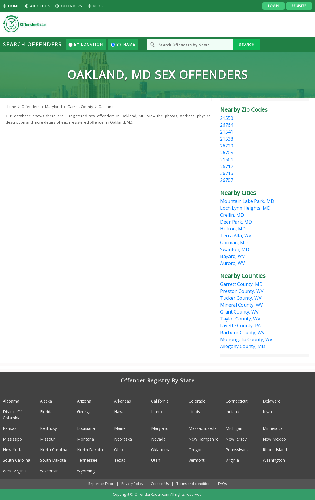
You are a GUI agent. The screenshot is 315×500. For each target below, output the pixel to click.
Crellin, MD (232, 215)
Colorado (197, 401)
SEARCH (247, 44)
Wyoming (86, 471)
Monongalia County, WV (246, 339)
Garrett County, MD (241, 284)
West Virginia (15, 471)
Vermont (197, 460)
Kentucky (48, 428)
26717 (226, 166)
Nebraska (123, 439)
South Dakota (53, 460)
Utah (155, 460)
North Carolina (53, 449)
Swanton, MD (234, 249)
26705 (226, 152)
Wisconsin (49, 471)
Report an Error (101, 483)
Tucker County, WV (241, 298)
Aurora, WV (232, 263)
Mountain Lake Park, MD (247, 201)
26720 (226, 146)
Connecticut (237, 401)
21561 (226, 159)
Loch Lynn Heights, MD (245, 208)
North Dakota (90, 449)
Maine (120, 428)
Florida (46, 411)
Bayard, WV (232, 256)
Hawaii (120, 411)
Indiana (232, 411)
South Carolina (16, 460)
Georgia (84, 411)
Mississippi (13, 439)
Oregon (196, 449)
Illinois (194, 411)
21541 (226, 132)
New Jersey (236, 439)
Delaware (272, 401)
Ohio (118, 449)
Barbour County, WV (242, 332)
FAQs (222, 483)
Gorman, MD (234, 242)
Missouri (48, 439)
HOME (13, 6)
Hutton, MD (233, 229)
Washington (274, 460)
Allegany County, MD (242, 346)
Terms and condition (193, 483)
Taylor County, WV (240, 319)
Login (273, 5)
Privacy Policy (132, 483)
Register (299, 5)
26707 (226, 180)
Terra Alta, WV (235, 235)
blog (98, 6)
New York (12, 449)
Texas (119, 460)
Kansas (9, 428)
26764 (226, 125)
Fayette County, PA (240, 325)
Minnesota (273, 428)
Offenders (71, 6)
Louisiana (86, 428)
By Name (123, 44)
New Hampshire (203, 439)
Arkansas (122, 401)
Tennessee (87, 460)
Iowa (267, 411)
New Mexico (274, 439)
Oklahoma (160, 449)
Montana (85, 439)
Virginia (232, 460)
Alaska (46, 401)
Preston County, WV (242, 291)
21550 (226, 118)
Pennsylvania (238, 449)
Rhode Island (275, 449)
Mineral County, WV (241, 305)
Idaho (156, 411)
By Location (85, 44)
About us (40, 6)
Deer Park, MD (236, 222)
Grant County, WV (239, 312)
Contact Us (160, 483)
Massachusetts (203, 428)
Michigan (234, 428)
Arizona (84, 401)
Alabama (11, 401)
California (160, 401)
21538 (226, 139)
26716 (226, 173)
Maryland (159, 428)
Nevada (158, 439)
